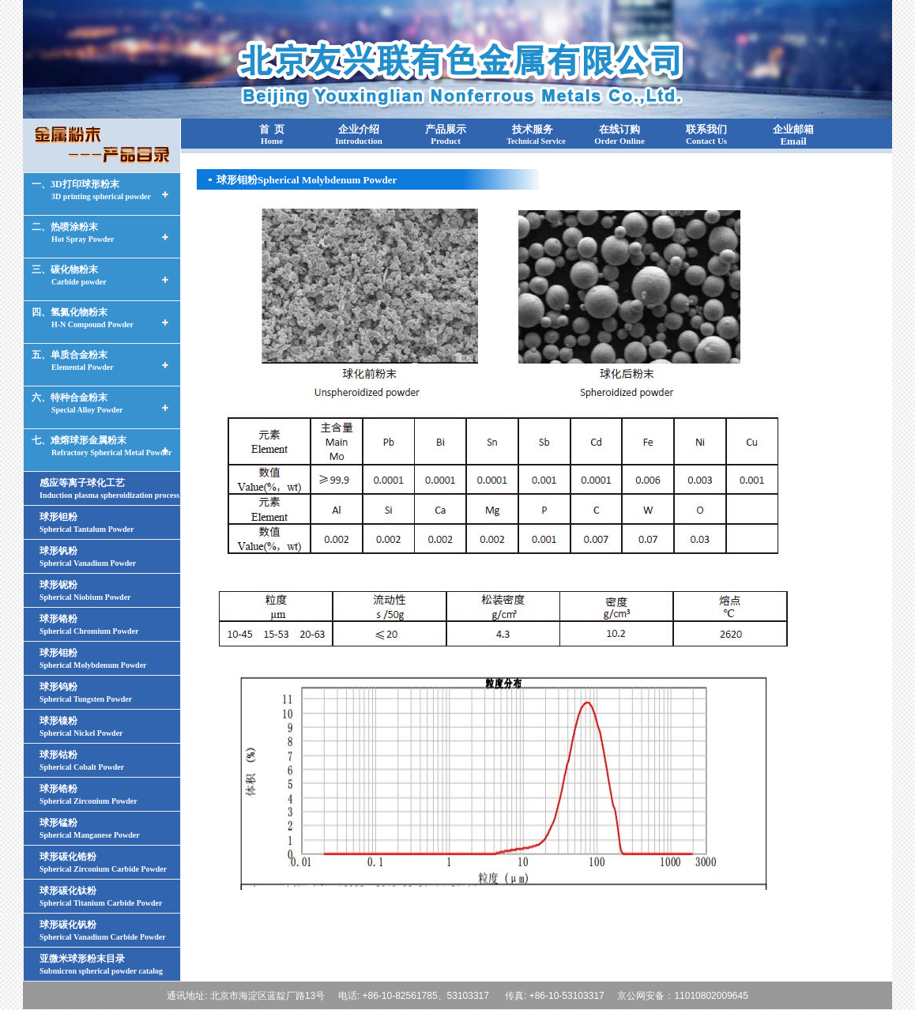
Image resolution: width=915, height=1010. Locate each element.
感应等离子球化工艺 (109, 488)
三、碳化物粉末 (69, 275)
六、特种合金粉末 (77, 403)
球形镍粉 (81, 726)
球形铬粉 (89, 624)
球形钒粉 (88, 556)
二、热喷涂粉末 (73, 232)
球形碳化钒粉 (103, 930)
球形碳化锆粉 (103, 862)
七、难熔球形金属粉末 (101, 446)
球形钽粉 (87, 522)
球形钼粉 (93, 658)
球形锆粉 (88, 794)
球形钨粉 (86, 692)
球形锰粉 (90, 828)
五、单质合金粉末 (73, 360)
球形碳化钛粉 (101, 896)
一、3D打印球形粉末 (91, 190)
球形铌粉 (85, 590)
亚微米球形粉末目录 (101, 964)
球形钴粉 (82, 760)
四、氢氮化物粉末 (83, 318)
